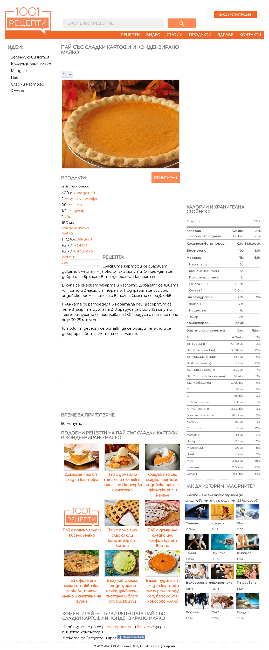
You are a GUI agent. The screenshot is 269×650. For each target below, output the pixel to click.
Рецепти (130, 34)
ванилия (84, 239)
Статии (175, 34)
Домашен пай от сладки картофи (81, 474)
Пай (14, 77)
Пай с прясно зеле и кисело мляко (82, 530)
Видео (153, 34)
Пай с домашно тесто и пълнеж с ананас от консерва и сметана (122, 479)
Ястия (17, 91)
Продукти (200, 34)
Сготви (67, 74)
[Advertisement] (33, 176)
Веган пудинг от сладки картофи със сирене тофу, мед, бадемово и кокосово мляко (162, 588)
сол (64, 262)
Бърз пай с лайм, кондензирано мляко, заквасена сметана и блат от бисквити (122, 588)
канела (80, 245)
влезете (145, 627)
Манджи (19, 70)
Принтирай (165, 178)
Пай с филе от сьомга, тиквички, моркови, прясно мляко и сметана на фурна (81, 588)
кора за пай (84, 193)
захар (79, 211)
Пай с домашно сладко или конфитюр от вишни (122, 535)
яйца (69, 216)
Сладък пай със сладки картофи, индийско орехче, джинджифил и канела (162, 482)
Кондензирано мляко (31, 64)
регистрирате (117, 627)
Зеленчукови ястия (30, 57)
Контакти (250, 34)
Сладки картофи (27, 84)
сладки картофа (81, 199)
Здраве (225, 34)
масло (76, 205)
